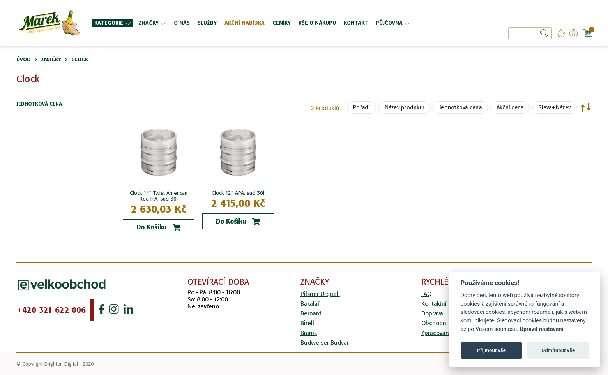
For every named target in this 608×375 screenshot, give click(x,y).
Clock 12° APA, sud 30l (238, 193)
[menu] (267, 23)
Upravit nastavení (541, 329)
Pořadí (361, 107)
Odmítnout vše (558, 350)
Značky (51, 59)
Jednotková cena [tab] (39, 104)
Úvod (23, 59)
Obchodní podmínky (448, 323)
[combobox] (530, 33)
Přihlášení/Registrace (573, 33)
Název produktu (405, 107)
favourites (561, 33)
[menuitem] (112, 23)
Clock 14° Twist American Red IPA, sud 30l (158, 196)
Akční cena (510, 107)
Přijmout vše (491, 350)
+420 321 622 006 (51, 310)
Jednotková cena (460, 107)
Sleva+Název (554, 107)
